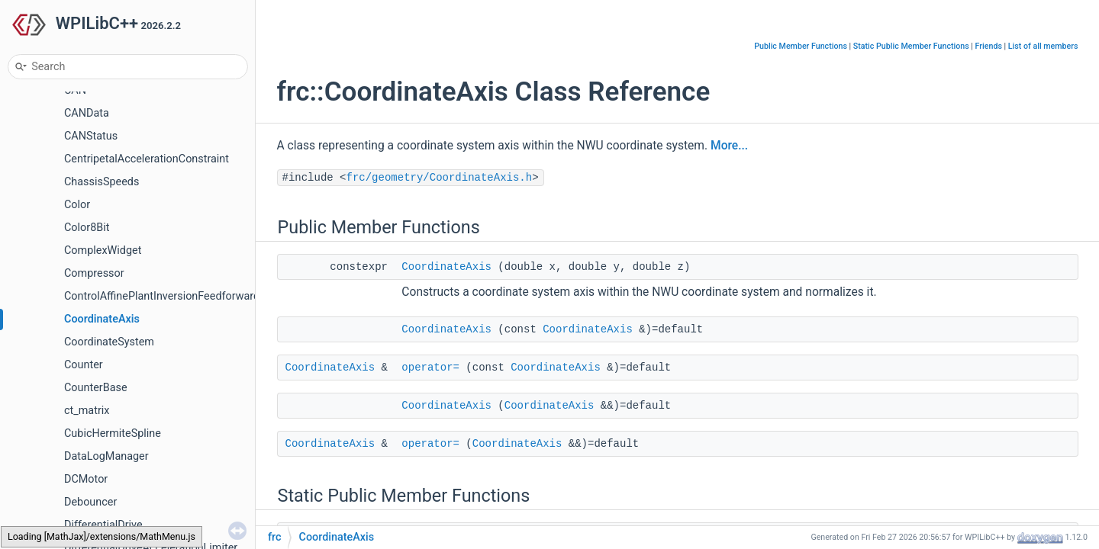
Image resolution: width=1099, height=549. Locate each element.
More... (729, 145)
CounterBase (95, 387)
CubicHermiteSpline (112, 433)
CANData (86, 113)
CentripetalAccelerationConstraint (146, 158)
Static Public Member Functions (911, 46)
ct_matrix (86, 410)
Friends (988, 46)
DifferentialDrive (103, 524)
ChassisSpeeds (101, 181)
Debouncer (90, 502)
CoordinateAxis (102, 319)
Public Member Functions (800, 46)
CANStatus (91, 136)
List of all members (1043, 46)
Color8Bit (86, 227)
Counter (83, 364)
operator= (430, 367)
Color (77, 204)
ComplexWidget (102, 250)
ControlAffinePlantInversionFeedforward (161, 296)
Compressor (94, 273)
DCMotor (86, 479)
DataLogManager (106, 456)
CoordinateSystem (109, 342)
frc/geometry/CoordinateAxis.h (439, 178)
